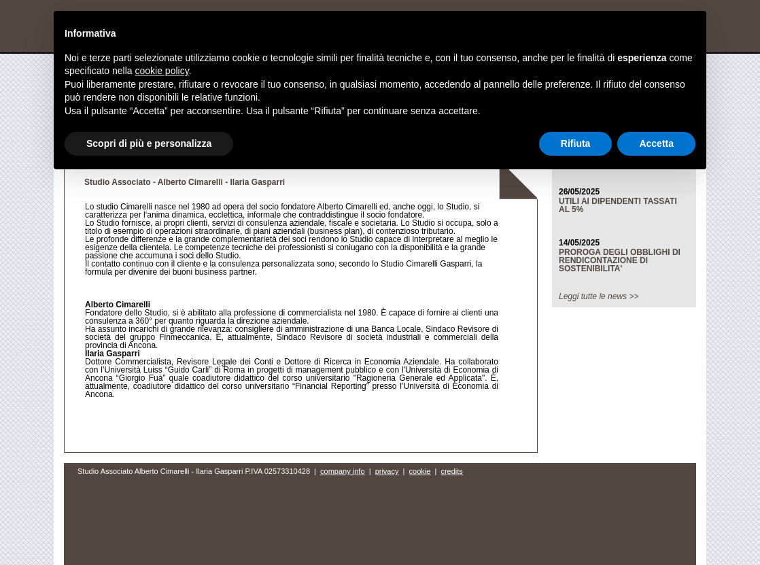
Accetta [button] (656, 143)
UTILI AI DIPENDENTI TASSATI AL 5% (618, 205)
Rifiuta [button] (576, 143)
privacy (387, 471)
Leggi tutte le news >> (598, 296)
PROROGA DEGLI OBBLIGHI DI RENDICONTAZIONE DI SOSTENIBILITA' (619, 260)
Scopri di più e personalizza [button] (148, 143)
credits (451, 471)
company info (342, 471)
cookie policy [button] (162, 70)
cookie (420, 471)
